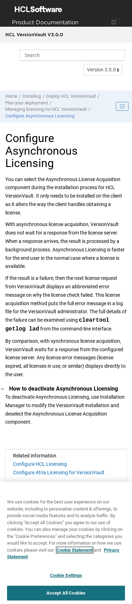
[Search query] (72, 55)
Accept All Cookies (66, 593)
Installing (32, 96)
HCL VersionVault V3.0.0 (34, 34)
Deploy (71, 96)
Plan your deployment (26, 102)
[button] (3, 389)
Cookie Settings (66, 575)
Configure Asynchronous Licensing (39, 115)
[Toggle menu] (120, 34)
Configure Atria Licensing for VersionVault (59, 472)
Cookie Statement (75, 550)
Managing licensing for (46, 109)
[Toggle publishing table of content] (122, 106)
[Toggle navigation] (113, 22)
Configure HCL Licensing (40, 464)
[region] (66, 543)
